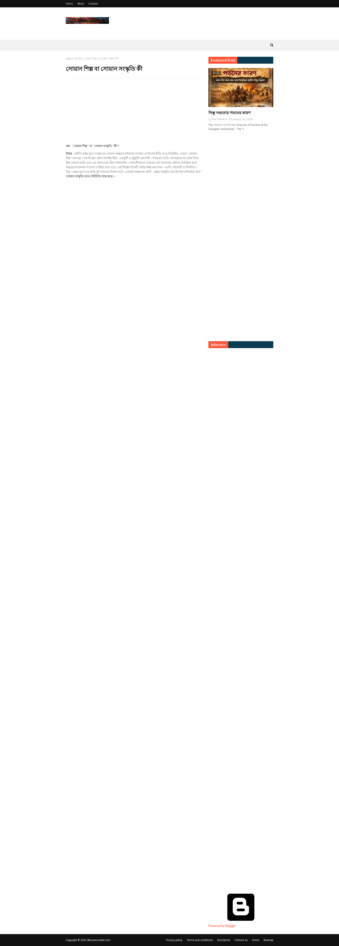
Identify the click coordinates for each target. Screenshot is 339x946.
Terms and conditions (200, 940)
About (80, 3)
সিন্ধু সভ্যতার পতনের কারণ (229, 112)
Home (69, 3)
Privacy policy (174, 940)
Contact (93, 3)
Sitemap (268, 940)
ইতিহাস (79, 58)
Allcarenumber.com (98, 940)
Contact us (241, 940)
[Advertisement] (134, 113)
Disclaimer (223, 940)
